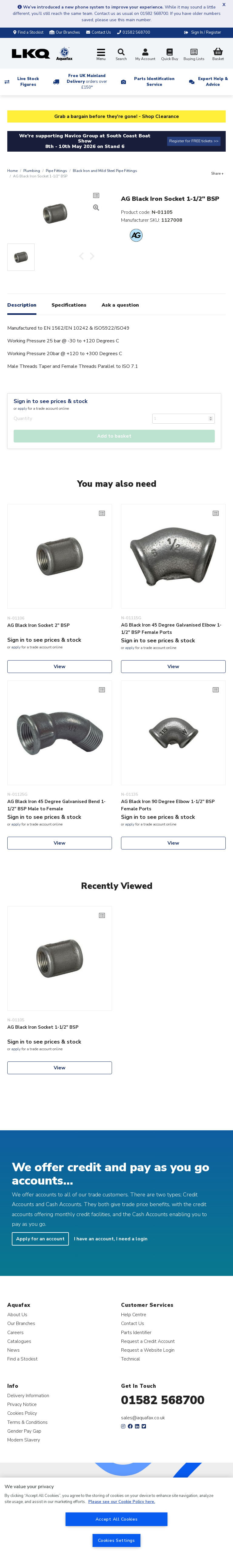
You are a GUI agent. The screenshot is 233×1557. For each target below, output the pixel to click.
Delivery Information (28, 1395)
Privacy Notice (22, 1404)
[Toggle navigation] (101, 55)
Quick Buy (169, 55)
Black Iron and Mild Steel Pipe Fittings (105, 170)
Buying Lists (194, 55)
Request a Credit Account (148, 1341)
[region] (116, 1517)
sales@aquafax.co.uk (143, 1417)
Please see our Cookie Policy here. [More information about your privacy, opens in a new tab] (121, 1502)
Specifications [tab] (69, 305)
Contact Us (132, 1323)
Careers (15, 1332)
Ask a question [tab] (120, 305)
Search (121, 55)
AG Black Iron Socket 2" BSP (38, 625)
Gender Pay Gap (24, 1431)
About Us (17, 1314)
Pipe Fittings (56, 170)
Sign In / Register (206, 32)
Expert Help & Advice (213, 81)
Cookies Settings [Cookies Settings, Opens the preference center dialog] (116, 1540)
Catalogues (19, 1341)
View (60, 666)
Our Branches (64, 32)
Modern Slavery (23, 1440)
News (13, 1350)
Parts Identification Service (154, 81)
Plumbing (31, 170)
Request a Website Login (147, 1350)
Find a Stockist (28, 32)
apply (22, 408)
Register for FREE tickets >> (193, 141)
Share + (217, 173)
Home (12, 170)
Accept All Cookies (117, 1519)
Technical (130, 1359)
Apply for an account (40, 1239)
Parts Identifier (136, 1332)
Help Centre (133, 1314)
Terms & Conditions (27, 1422)
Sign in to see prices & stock (50, 401)
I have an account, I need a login (110, 1239)
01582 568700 (162, 1400)
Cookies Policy (22, 1413)
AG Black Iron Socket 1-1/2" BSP (43, 1027)
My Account (145, 55)
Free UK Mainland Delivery (87, 81)
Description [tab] (21, 305)
